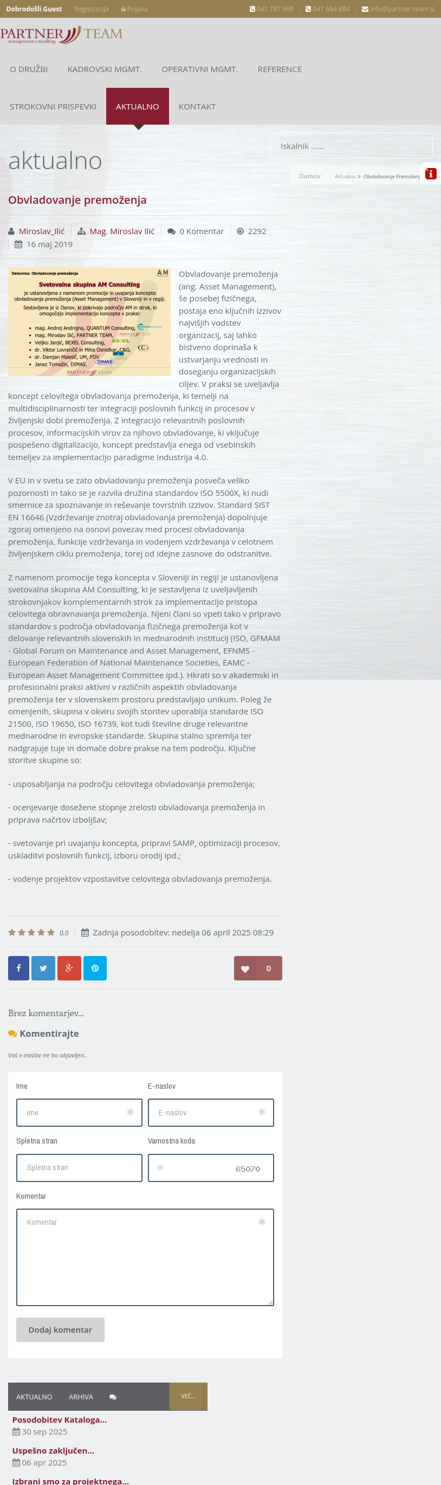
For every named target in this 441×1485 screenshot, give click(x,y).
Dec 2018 (310, 473)
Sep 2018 (310, 493)
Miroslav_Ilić (42, 198)
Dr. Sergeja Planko (327, 617)
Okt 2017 (310, 555)
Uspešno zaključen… (318, 227)
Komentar (31, 1225)
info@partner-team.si (398, 9)
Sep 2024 (310, 391)
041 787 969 (272, 9)
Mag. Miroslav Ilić (122, 198)
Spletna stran (36, 1170)
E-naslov (148, 1115)
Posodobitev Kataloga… (324, 197)
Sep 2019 (310, 411)
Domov (309, 143)
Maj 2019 (310, 432)
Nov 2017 (311, 535)
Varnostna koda (157, 1170)
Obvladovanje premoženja (340, 320)
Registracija (91, 9)
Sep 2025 (310, 350)
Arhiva (346, 174)
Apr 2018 (310, 514)
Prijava (134, 9)
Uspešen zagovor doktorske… (336, 289)
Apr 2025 (310, 370)
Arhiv (304, 658)
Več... (414, 174)
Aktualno (299, 174)
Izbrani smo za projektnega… (335, 258)
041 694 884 (327, 9)
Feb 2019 (310, 453)
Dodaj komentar (61, 1358)
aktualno (345, 143)
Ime (22, 1115)
